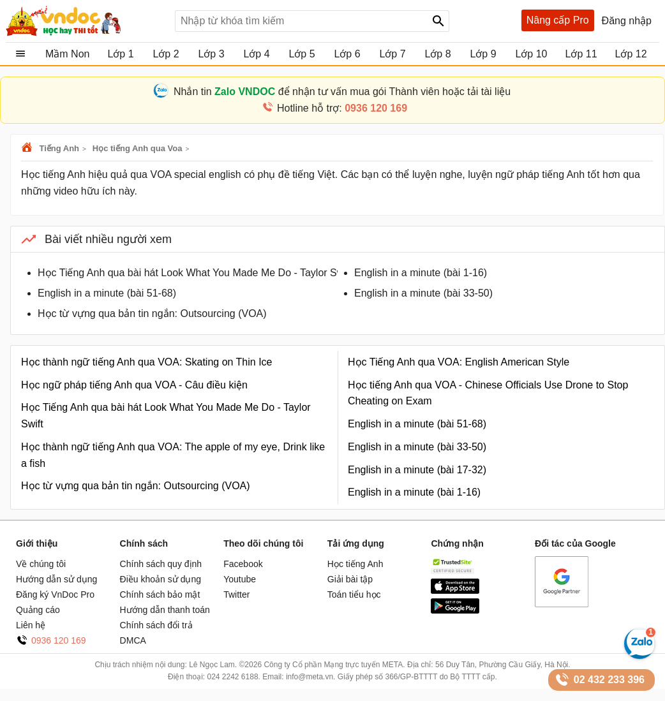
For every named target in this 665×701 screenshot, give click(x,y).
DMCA (133, 640)
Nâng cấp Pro (558, 20)
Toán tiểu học (354, 594)
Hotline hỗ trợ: (342, 108)
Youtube (239, 579)
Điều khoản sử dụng (160, 579)
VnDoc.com (28, 148)
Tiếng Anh (59, 148)
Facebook (242, 564)
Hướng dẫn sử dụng (56, 579)
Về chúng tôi (41, 564)
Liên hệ (30, 625)
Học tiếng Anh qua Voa (138, 148)
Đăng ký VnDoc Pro (55, 594)
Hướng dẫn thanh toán (165, 610)
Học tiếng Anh (355, 564)
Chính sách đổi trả (156, 625)
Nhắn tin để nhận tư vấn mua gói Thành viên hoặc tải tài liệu (342, 91)
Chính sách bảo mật (160, 594)
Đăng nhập (627, 20)
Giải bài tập (350, 579)
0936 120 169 (58, 640)
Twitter (236, 594)
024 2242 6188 (232, 676)
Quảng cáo (38, 610)
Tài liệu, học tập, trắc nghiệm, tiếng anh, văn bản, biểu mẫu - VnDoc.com (85, 21)
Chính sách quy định (161, 564)
